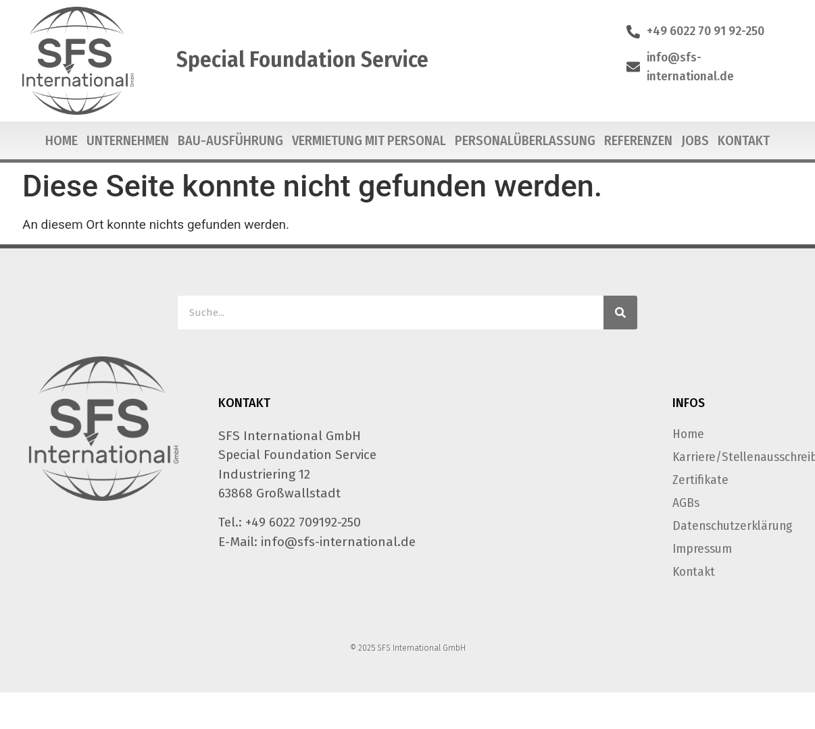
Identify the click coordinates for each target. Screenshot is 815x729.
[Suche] (620, 312)
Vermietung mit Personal (369, 140)
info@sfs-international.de (338, 541)
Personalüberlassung (525, 140)
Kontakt (744, 140)
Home (61, 140)
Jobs (695, 140)
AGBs (685, 502)
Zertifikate (700, 479)
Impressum (702, 548)
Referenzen (638, 140)
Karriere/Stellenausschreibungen (728, 456)
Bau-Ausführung (230, 140)
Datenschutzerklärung (728, 525)
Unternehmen (128, 140)
